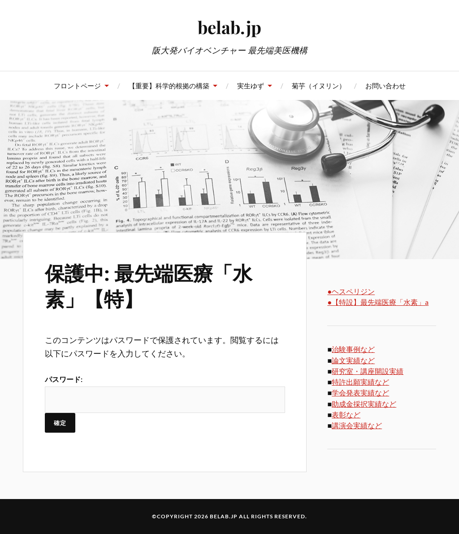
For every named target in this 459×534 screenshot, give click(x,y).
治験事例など (353, 349)
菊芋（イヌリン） (319, 85)
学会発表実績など (360, 392)
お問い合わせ (385, 85)
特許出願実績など (360, 382)
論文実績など (353, 360)
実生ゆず (250, 85)
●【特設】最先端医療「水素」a (378, 302)
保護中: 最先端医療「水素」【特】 (148, 285)
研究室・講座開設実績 (367, 371)
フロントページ (77, 85)
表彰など (346, 414)
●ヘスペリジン (351, 291)
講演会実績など (357, 425)
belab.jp (229, 27)
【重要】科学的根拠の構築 (169, 85)
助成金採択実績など (364, 403)
